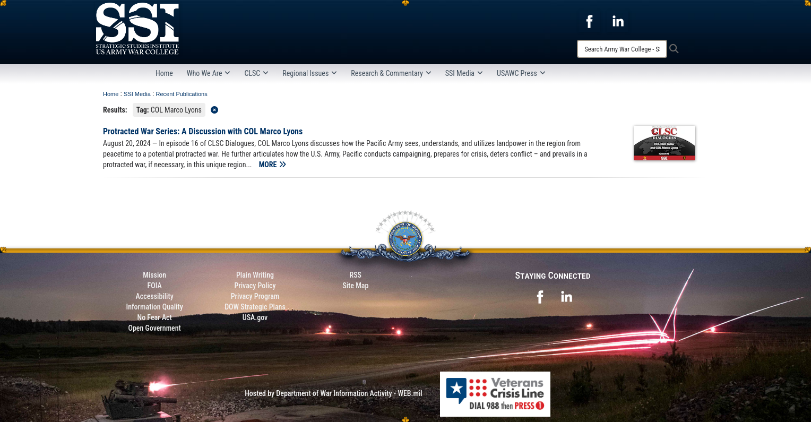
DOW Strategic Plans (255, 307)
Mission (154, 275)
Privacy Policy (254, 285)
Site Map (355, 285)
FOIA (155, 285)
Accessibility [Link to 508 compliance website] (155, 296)
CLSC (256, 73)
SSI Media (464, 73)
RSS (355, 275)
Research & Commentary (391, 73)
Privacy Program (255, 296)
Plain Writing (255, 275)
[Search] (622, 49)
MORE (272, 164)
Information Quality (154, 307)
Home (164, 73)
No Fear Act (154, 317)
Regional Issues (309, 73)
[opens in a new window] (589, 20)
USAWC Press (521, 73)
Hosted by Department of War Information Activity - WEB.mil (333, 393)
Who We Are (209, 73)
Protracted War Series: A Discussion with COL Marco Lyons (203, 131)
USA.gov (255, 317)
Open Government (154, 328)
